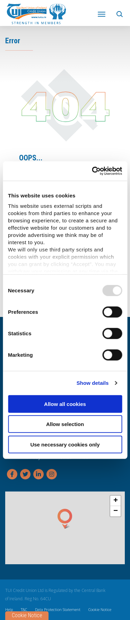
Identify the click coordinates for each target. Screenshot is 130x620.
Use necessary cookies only (64, 444)
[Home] (36, 13)
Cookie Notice (99, 609)
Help (9, 609)
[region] (65, 527)
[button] (120, 13)
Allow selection (65, 424)
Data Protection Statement (57, 609)
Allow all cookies (65, 404)
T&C (24, 609)
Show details (93, 383)
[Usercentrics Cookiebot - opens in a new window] (92, 171)
